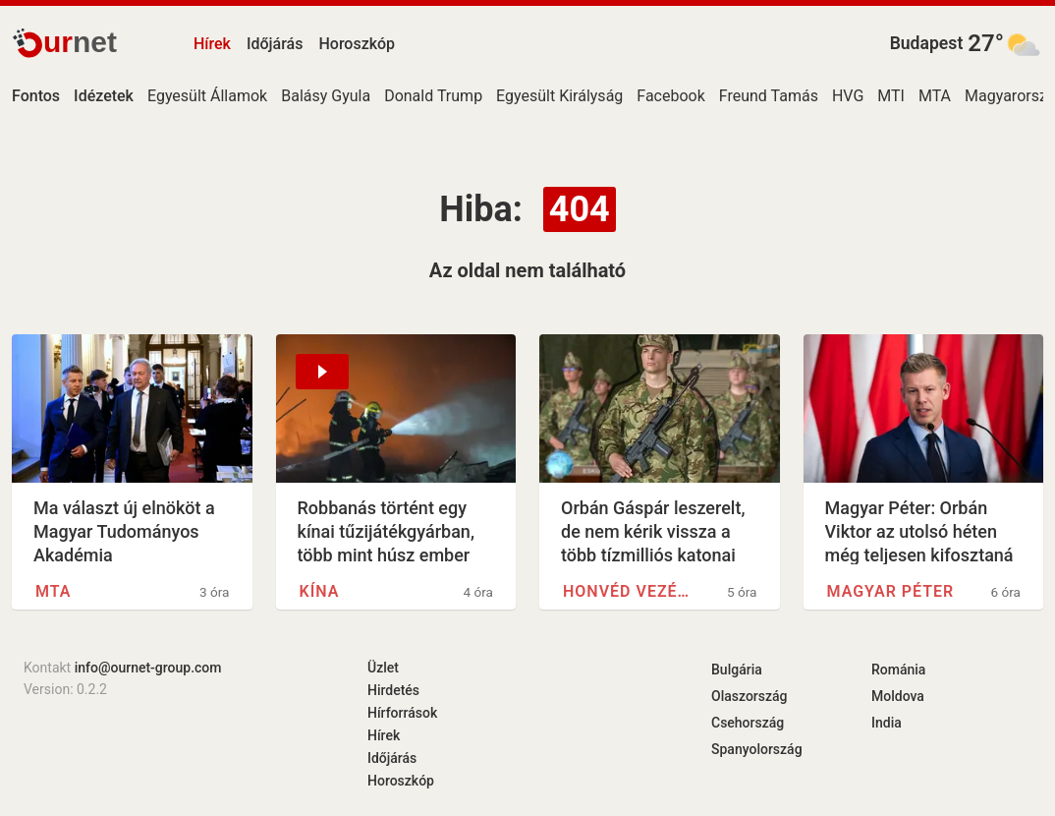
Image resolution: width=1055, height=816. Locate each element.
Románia (898, 669)
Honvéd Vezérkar (630, 591)
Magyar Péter (891, 591)
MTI (891, 96)
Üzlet (383, 667)
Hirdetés (393, 690)
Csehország (747, 722)
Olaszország (749, 696)
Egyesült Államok (207, 96)
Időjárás (275, 43)
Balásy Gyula (325, 96)
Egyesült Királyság (559, 96)
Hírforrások (402, 713)
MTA (934, 96)
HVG (847, 96)
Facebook (670, 96)
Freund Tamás (768, 96)
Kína (320, 591)
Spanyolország (757, 749)
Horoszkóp (356, 43)
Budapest (927, 43)
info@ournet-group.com (148, 667)
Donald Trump (433, 96)
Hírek (212, 43)
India (886, 722)
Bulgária (736, 669)
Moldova (897, 696)
